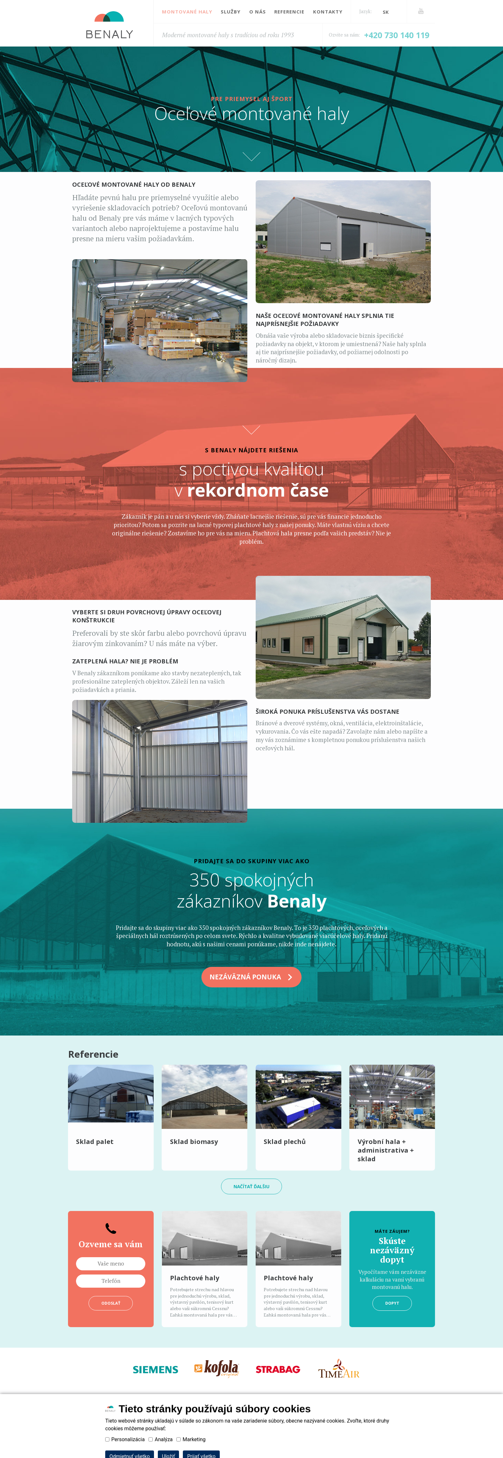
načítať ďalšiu (251, 1188)
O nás (257, 11)
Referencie (289, 11)
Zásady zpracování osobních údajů (167, 1414)
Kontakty (328, 11)
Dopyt (392, 1306)
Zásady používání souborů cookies (275, 1414)
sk (385, 12)
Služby (231, 11)
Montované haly (187, 11)
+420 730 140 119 (396, 35)
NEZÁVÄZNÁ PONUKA (251, 977)
